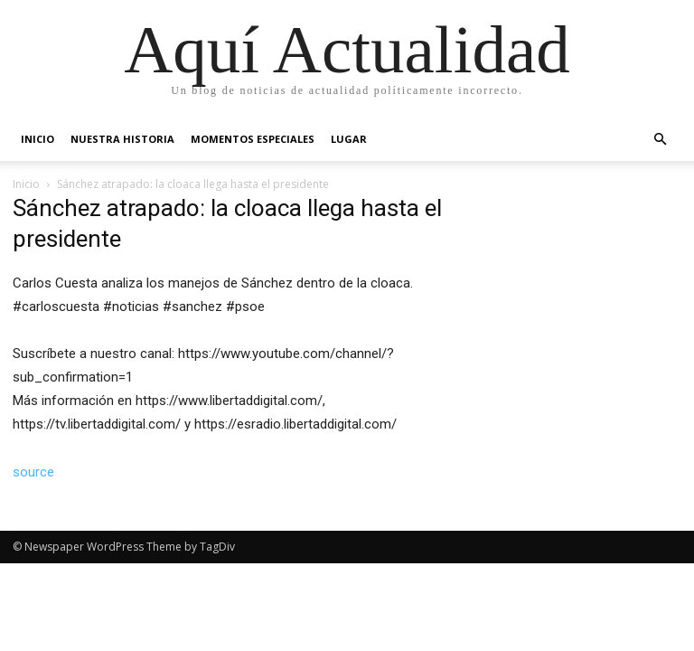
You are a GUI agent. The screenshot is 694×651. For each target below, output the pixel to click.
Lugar (349, 139)
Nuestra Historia (122, 139)
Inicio (37, 139)
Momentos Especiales (252, 139)
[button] (659, 139)
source (33, 472)
